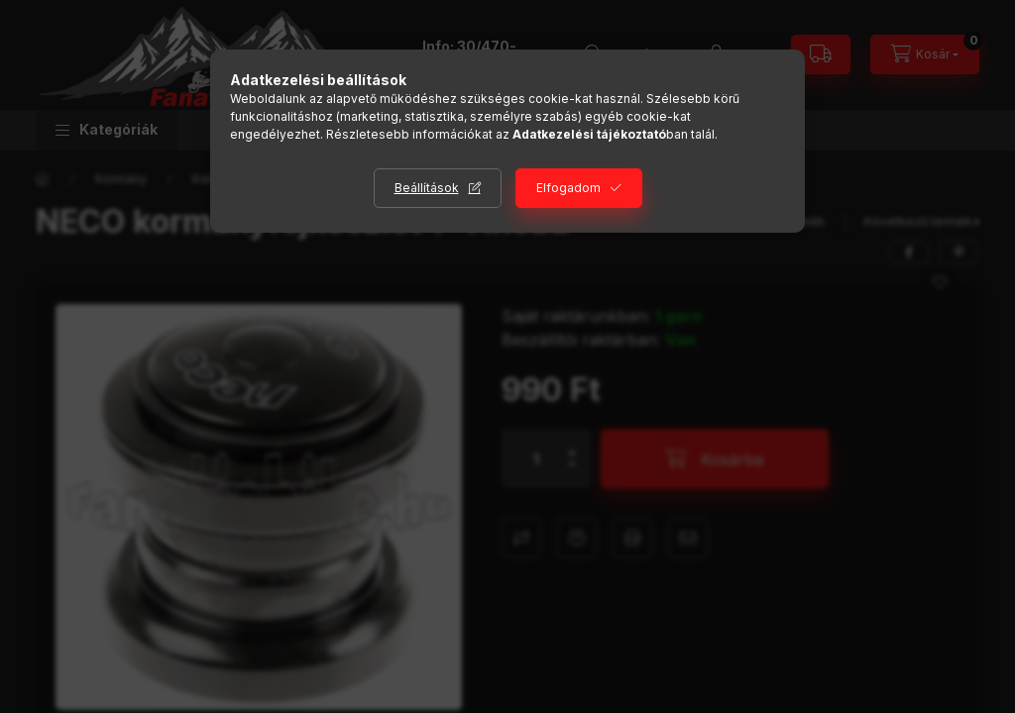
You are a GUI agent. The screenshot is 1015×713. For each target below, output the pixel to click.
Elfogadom (568, 187)
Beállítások (427, 187)
